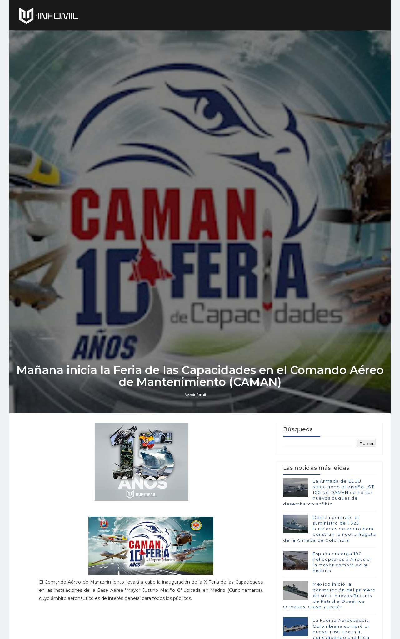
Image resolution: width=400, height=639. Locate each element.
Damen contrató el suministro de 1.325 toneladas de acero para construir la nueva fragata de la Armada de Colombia (329, 529)
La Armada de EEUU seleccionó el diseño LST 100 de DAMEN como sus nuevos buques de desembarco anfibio (328, 492)
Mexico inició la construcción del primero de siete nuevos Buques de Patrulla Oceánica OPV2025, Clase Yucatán (329, 595)
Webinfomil (195, 394)
